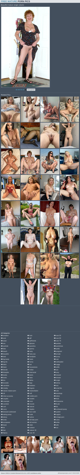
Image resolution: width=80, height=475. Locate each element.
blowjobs (5, 372)
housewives (32, 367)
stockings (58, 393)
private (57, 354)
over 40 (31, 433)
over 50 (57, 335)
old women (32, 422)
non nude (31, 412)
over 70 (57, 341)
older (30, 425)
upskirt (57, 412)
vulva (57, 420)
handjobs (31, 356)
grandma (31, 346)
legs (29, 383)
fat (3, 427)
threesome (58, 401)
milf (29, 393)
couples (4, 398)
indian (30, 370)
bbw (3, 348)
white (57, 422)
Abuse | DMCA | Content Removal (11, 473)
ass (3, 343)
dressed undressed (8, 412)
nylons (30, 417)
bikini (3, 364)
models (30, 398)
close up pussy (7, 396)
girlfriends (31, 341)
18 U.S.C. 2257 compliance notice (31, 473)
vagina (57, 414)
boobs (4, 375)
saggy (57, 364)
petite (57, 348)
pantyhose (58, 346)
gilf (29, 338)
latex (30, 377)
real (56, 359)
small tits (58, 388)
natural (30, 406)
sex (56, 370)
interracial (31, 372)
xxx (56, 427)
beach (4, 351)
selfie (57, 367)
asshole (4, 346)
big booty (5, 359)
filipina (4, 433)
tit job (57, 404)
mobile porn (32, 396)
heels (30, 359)
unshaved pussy (60, 409)
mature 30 (31, 430)
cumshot (5, 404)
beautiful (5, 354)
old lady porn (32, 420)
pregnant (58, 351)
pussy (57, 356)
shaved (57, 375)
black (4, 367)
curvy (4, 409)
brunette (5, 383)
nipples (30, 409)
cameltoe (5, 385)
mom (30, 401)
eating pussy (6, 414)
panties (57, 343)
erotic (4, 420)
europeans (5, 422)
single (57, 380)
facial (4, 425)
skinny (57, 383)
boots (4, 377)
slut (56, 385)
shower (57, 377)
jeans (30, 375)
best (3, 356)
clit (3, 393)
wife (56, 425)
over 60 (57, 338)
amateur (5, 335)
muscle (30, 404)
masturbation (32, 391)
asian (4, 341)
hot (29, 364)
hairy (30, 351)
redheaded (58, 362)
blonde (4, 370)
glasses (31, 343)
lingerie (30, 388)
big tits (4, 362)
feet (3, 430)
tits (56, 406)
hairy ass (31, 354)
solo (56, 391)
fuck (29, 335)
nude (30, 414)
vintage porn (59, 417)
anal (3, 338)
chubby (4, 388)
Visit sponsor (31, 89)
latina (30, 380)
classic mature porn (8, 391)
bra (3, 380)
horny (30, 362)
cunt (3, 406)
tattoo (57, 396)
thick (56, 398)
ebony (4, 417)
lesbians (31, 385)
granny (30, 348)
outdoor (31, 427)
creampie (5, 401)
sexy (56, 372)
